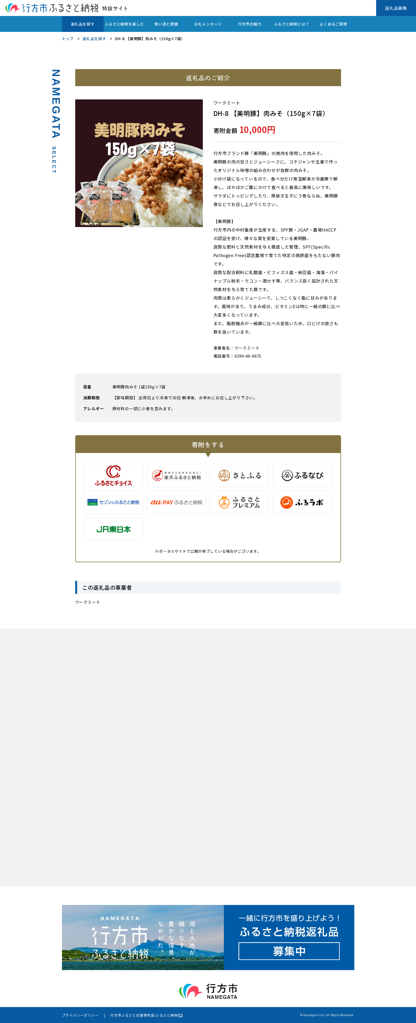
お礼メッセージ (208, 24)
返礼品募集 (396, 8)
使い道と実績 (166, 24)
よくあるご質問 (333, 24)
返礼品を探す (83, 24)
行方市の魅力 (250, 24)
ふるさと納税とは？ (291, 24)
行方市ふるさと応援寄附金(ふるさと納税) (144, 1015)
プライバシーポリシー (80, 1015)
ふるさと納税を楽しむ (124, 24)
